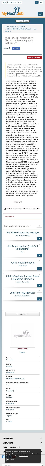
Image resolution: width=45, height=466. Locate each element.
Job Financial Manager (22, 262)
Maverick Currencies (22, 282)
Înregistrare (11, 2)
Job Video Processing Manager (22, 232)
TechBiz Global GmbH (22, 235)
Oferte (20, 2)
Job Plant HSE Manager (22, 292)
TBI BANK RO (22, 266)
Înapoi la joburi (22, 21)
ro (36, 2)
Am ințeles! (10, 459)
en (41, 2)
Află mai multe (23, 456)
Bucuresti (22, 27)
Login (4, 2)
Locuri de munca (10, 27)
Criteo (22, 252)
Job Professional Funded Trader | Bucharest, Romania (23, 277)
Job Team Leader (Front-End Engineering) (22, 247)
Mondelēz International (22, 296)
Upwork (22, 352)
